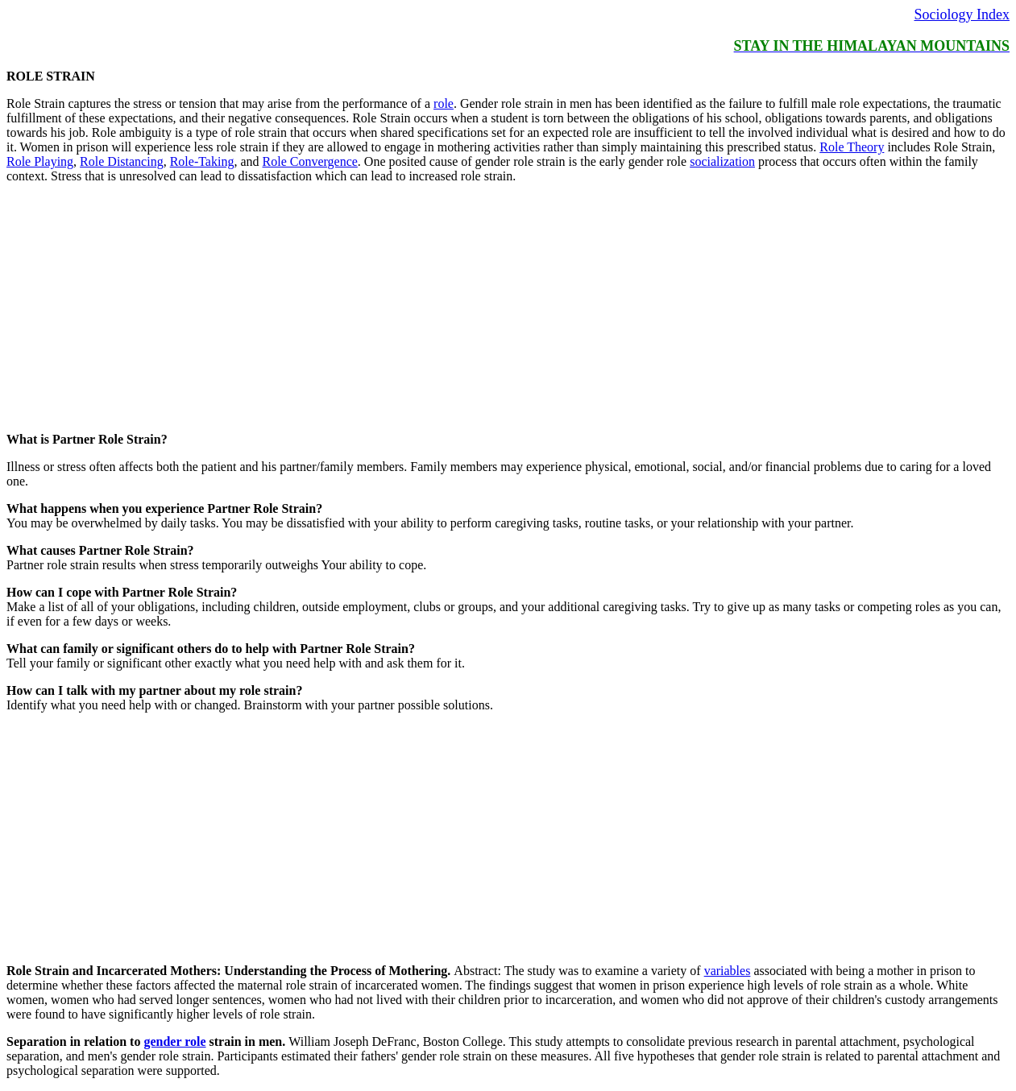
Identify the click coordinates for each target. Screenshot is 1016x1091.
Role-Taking (202, 161)
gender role (174, 1041)
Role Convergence (310, 161)
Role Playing (39, 161)
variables (727, 970)
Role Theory (851, 147)
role (443, 103)
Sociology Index (962, 14)
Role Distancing (122, 161)
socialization (722, 161)
